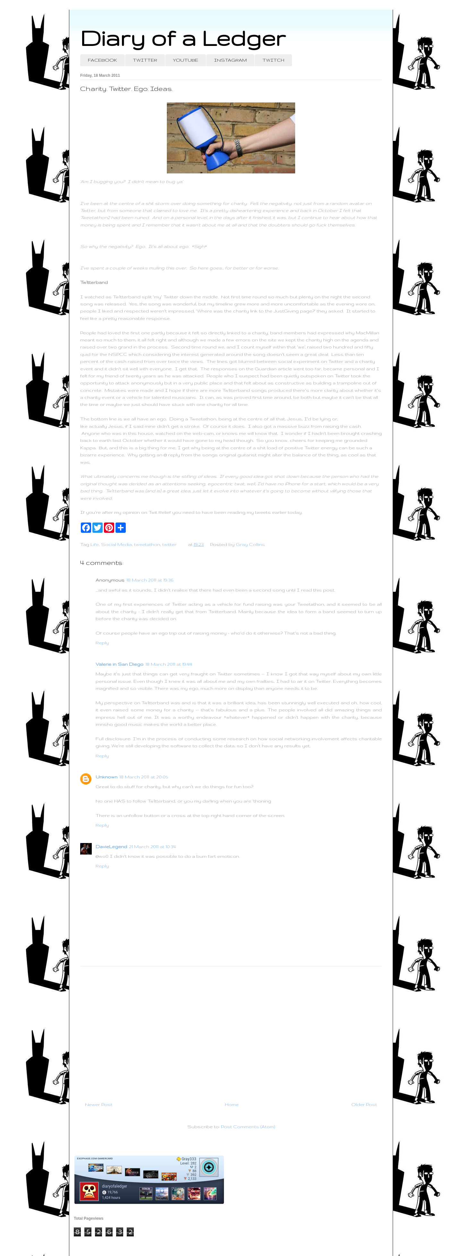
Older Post (364, 1104)
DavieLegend (111, 846)
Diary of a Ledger (183, 37)
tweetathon (147, 544)
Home (232, 1104)
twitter (169, 544)
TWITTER (145, 60)
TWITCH (273, 60)
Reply (102, 642)
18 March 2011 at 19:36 (149, 580)
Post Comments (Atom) (248, 1126)
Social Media (116, 544)
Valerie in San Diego (119, 664)
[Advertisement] (231, 1031)
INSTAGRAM (230, 60)
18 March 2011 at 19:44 (168, 664)
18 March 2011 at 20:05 (143, 776)
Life (94, 544)
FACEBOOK (102, 60)
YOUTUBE (185, 60)
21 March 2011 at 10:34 (152, 846)
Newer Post (98, 1104)
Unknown (106, 776)
